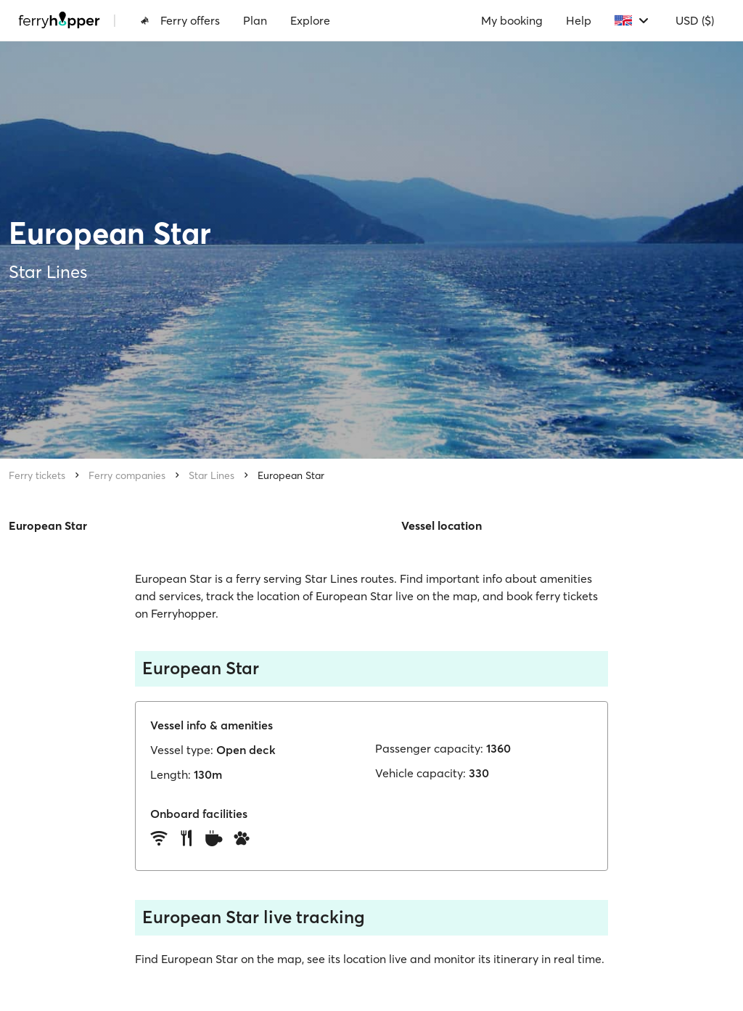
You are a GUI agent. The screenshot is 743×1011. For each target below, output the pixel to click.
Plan (255, 20)
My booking (512, 20)
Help (578, 20)
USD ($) (695, 20)
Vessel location (441, 525)
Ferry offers (180, 20)
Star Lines (211, 475)
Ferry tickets (37, 475)
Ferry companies (127, 475)
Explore (310, 20)
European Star (291, 475)
